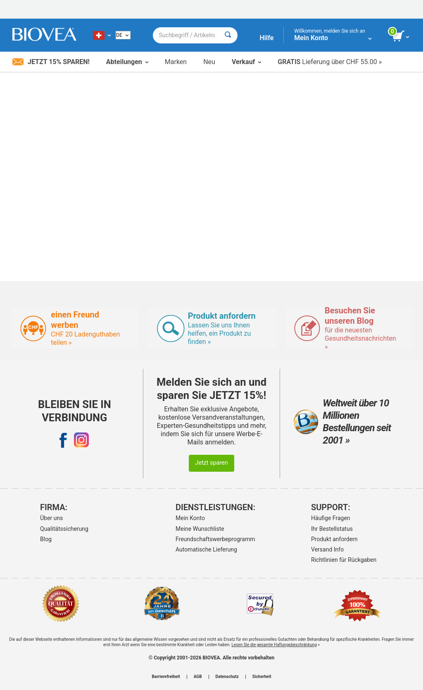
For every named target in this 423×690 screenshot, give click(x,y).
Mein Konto (190, 518)
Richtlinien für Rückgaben (343, 559)
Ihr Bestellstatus (332, 528)
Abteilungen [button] (127, 62)
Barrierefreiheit (166, 677)
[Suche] (228, 35)
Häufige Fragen (330, 518)
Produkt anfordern (334, 539)
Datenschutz (227, 677)
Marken (176, 62)
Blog (46, 539)
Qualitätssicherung (64, 528)
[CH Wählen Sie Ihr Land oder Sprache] (102, 35)
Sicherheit (261, 677)
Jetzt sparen (211, 462)
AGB (198, 677)
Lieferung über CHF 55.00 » (330, 62)
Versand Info (327, 549)
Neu (209, 62)
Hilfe (266, 38)
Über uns (51, 518)
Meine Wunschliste (200, 528)
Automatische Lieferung (206, 549)
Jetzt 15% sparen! (51, 62)
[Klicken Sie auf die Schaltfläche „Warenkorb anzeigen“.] (401, 36)
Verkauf (246, 62)
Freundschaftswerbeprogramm (209, 539)
